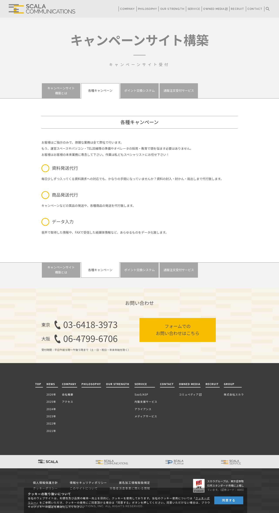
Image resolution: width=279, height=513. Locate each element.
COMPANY (127, 8)
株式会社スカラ (234, 394)
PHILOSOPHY (147, 8)
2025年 (51, 401)
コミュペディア (190, 394)
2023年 (51, 416)
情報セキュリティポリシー (88, 482)
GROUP (229, 384)
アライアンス (142, 409)
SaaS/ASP (141, 394)
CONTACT (254, 8)
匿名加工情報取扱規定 (134, 482)
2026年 (51, 394)
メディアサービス (145, 416)
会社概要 (67, 394)
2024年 (51, 409)
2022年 (51, 423)
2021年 (51, 431)
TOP (38, 384)
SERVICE (140, 384)
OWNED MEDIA (215, 8)
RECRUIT (237, 8)
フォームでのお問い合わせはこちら (177, 330)
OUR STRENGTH (172, 8)
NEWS (51, 384)
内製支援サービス (145, 401)
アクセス (67, 401)
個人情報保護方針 (45, 482)
